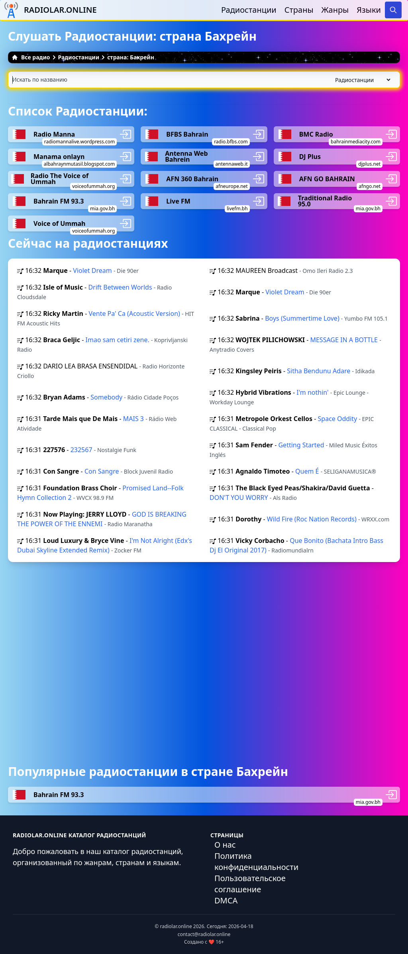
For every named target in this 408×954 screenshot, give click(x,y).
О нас (225, 844)
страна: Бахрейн (130, 57)
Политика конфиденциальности (256, 861)
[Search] (393, 10)
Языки (369, 9)
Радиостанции (249, 9)
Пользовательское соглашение (250, 884)
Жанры (335, 9)
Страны (299, 9)
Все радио (31, 57)
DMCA (225, 900)
